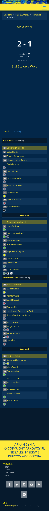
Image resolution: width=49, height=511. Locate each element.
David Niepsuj (13, 300)
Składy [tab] (7, 131)
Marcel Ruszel (13, 389)
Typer (7, 475)
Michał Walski (12, 322)
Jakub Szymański (14, 240)
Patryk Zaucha (13, 326)
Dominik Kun (12, 171)
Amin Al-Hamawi (14, 199)
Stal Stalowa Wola (24, 66)
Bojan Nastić (12, 152)
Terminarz (36, 15)
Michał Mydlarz (13, 382)
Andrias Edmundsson (16, 156)
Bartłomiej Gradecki (15, 148)
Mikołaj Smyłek (13, 356)
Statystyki (8, 15)
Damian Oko (12, 307)
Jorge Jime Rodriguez (15, 251)
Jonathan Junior (13, 393)
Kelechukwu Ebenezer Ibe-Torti (20, 311)
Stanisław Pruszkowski (16, 222)
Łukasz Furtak (13, 288)
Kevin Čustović (13, 226)
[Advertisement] (24, 98)
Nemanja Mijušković (15, 233)
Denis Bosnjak (13, 164)
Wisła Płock (24, 27)
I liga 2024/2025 (22, 15)
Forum (7, 470)
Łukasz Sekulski (13, 206)
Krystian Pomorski (14, 244)
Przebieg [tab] (17, 131)
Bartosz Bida (12, 400)
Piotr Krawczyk (13, 269)
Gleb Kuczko (12, 262)
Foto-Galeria (9, 473)
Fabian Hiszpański (14, 178)
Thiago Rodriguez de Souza (18, 315)
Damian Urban (13, 371)
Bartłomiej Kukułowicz (16, 360)
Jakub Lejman (12, 258)
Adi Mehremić (13, 296)
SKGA (7, 467)
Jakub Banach (12, 367)
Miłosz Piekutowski (15, 284)
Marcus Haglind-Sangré (17, 160)
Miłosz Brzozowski (14, 185)
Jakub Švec (11, 340)
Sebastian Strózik (14, 333)
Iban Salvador (13, 192)
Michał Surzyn (13, 378)
